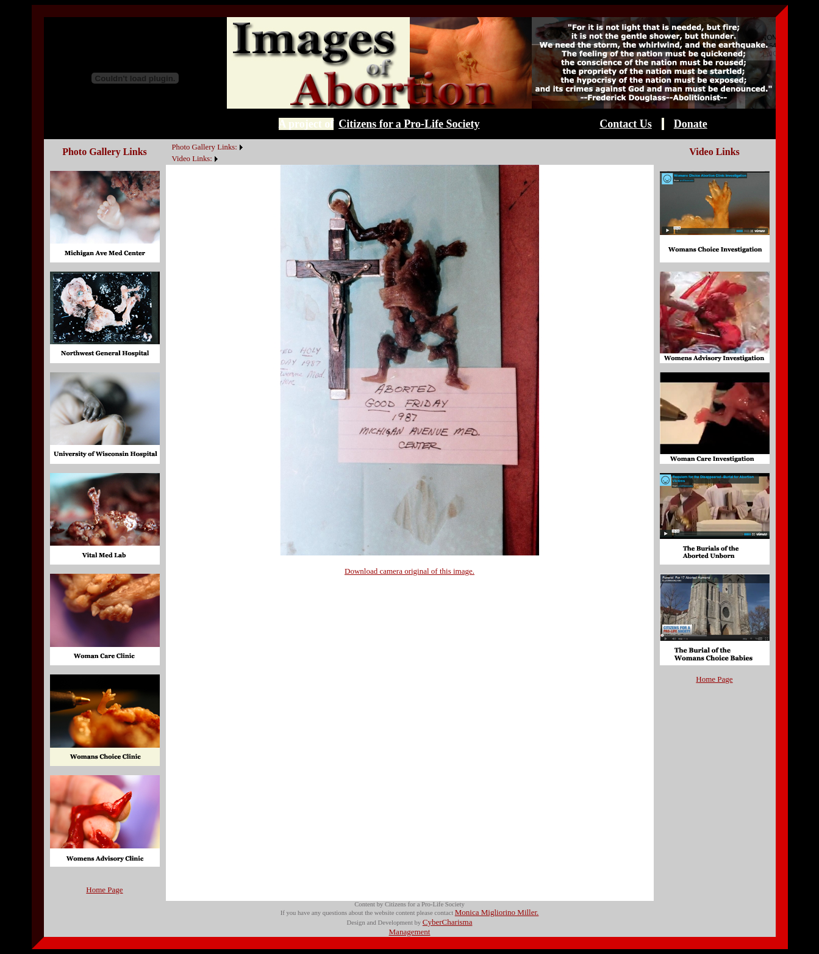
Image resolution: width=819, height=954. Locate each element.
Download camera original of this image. (409, 571)
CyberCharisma (448, 922)
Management (410, 931)
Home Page (104, 889)
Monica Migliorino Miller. (497, 912)
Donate (690, 124)
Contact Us (625, 124)
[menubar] (206, 152)
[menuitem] (169, 140)
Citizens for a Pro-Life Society (408, 124)
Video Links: (192, 158)
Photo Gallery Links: (204, 147)
